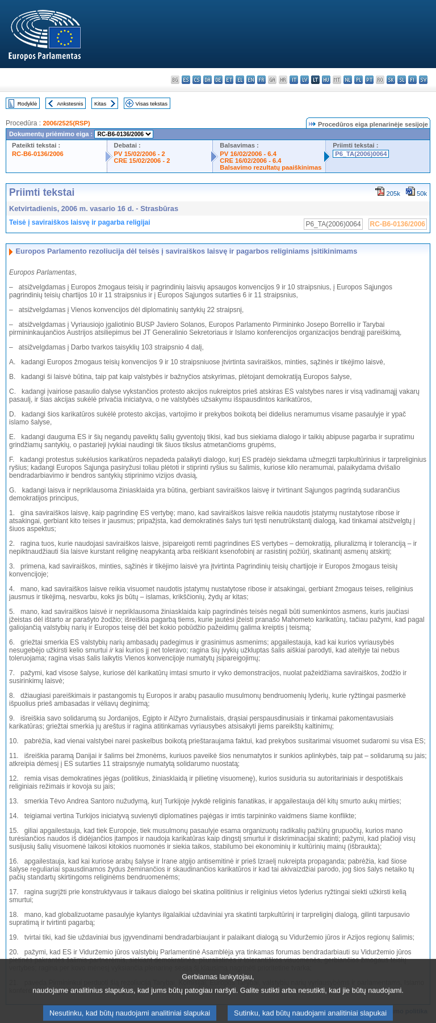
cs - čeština (196, 79)
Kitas (100, 103)
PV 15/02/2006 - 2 (139, 153)
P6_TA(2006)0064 (361, 153)
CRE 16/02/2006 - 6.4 (250, 160)
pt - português (369, 79)
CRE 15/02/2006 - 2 (142, 160)
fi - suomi (412, 79)
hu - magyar (326, 79)
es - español (186, 79)
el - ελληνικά (240, 79)
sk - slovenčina (391, 79)
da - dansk (207, 79)
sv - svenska (423, 79)
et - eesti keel (229, 79)
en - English (250, 79)
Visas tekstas (151, 103)
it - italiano (294, 79)
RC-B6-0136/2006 (38, 153)
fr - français (261, 79)
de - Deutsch (218, 79)
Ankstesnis (70, 103)
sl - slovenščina (401, 79)
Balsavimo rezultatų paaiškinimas (270, 167)
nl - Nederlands (347, 79)
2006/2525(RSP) (66, 123)
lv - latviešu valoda (304, 79)
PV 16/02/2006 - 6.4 (248, 153)
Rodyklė (27, 103)
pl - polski (358, 79)
